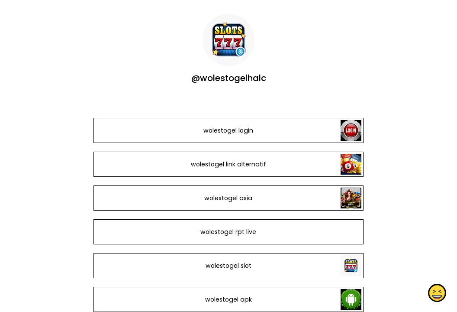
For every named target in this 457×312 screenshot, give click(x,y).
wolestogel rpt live (228, 232)
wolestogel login (228, 130)
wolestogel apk (228, 299)
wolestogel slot (228, 265)
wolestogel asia (228, 198)
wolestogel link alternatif (228, 164)
